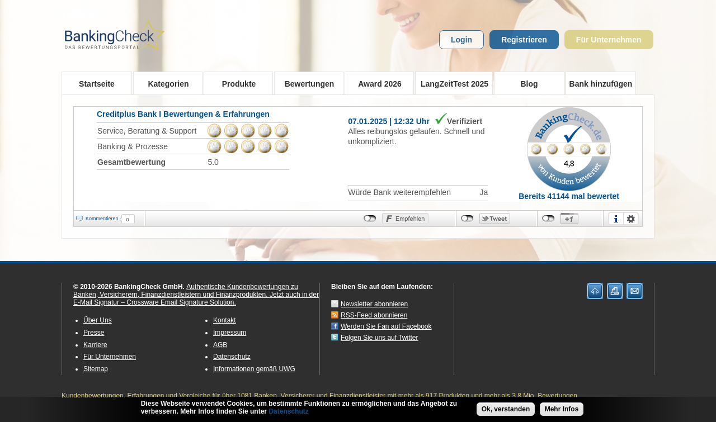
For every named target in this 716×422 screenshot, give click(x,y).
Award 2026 (376, 83)
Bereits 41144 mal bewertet (569, 196)
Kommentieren (102, 218)
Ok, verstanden (506, 410)
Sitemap (95, 369)
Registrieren (524, 39)
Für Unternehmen (609, 39)
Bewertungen (305, 83)
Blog (529, 83)
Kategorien (164, 83)
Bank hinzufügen (601, 83)
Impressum (229, 332)
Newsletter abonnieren (374, 304)
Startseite (97, 83)
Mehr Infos (562, 410)
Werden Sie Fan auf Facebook (386, 326)
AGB (220, 345)
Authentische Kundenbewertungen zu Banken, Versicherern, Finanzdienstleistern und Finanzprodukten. (185, 290)
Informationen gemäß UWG (254, 369)
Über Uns (97, 320)
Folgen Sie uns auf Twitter (379, 338)
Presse (93, 332)
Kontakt (224, 320)
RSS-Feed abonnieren (374, 315)
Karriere (95, 345)
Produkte (235, 83)
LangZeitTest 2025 (451, 83)
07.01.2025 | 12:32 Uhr (389, 121)
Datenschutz (232, 357)
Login (461, 39)
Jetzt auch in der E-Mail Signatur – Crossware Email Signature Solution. (196, 298)
